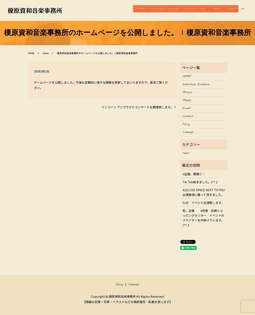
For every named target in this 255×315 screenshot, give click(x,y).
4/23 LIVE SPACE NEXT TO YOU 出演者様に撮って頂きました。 (203, 192)
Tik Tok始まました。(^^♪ (200, 182)
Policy (186, 124)
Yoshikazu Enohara (151, 11)
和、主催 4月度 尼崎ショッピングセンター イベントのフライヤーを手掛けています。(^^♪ (203, 217)
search (242, 11)
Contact (187, 116)
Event (230, 11)
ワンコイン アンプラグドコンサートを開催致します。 (137, 107)
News (196, 11)
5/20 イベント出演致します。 (203, 203)
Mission (179, 11)
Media (213, 11)
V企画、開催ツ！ (193, 174)
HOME (124, 11)
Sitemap (187, 132)
